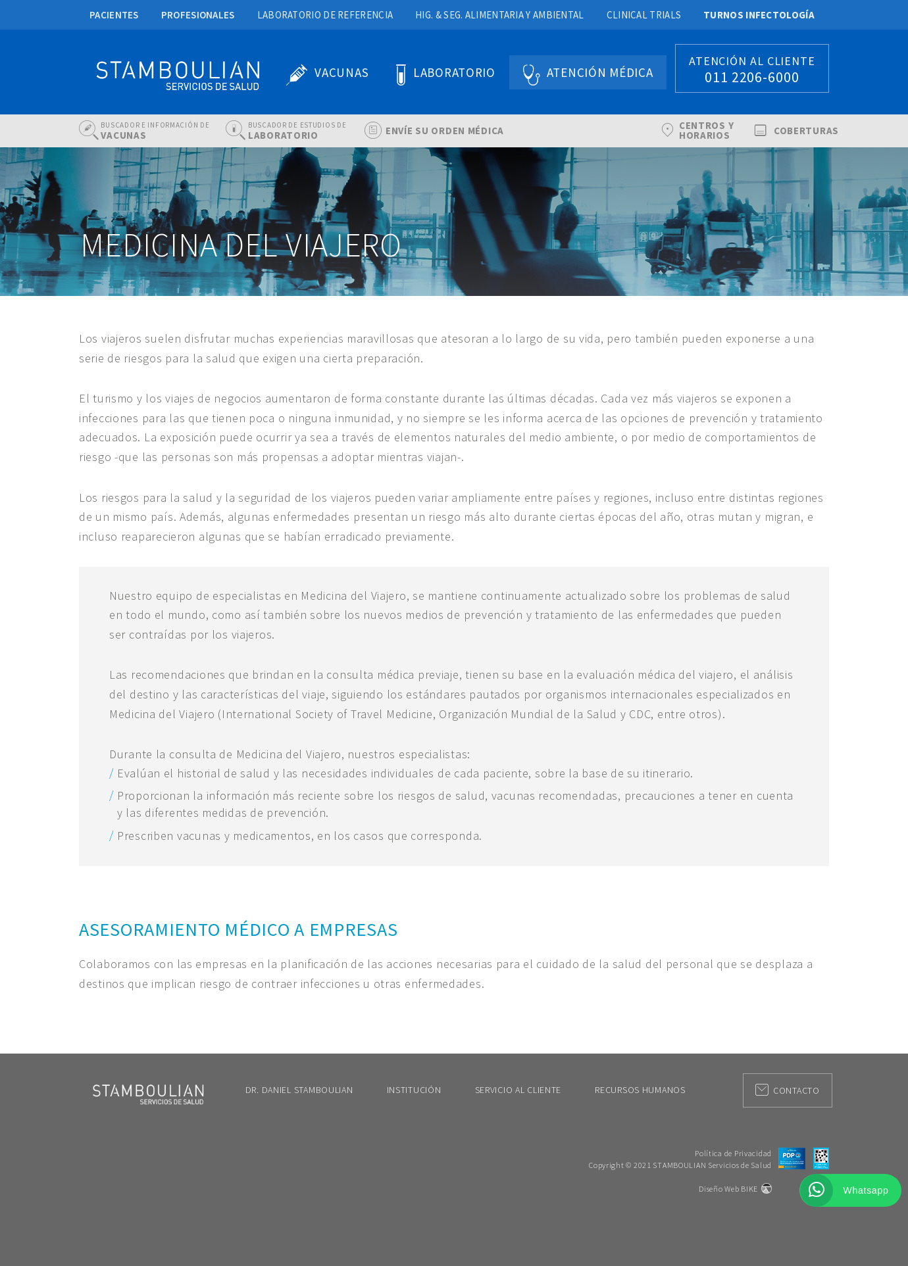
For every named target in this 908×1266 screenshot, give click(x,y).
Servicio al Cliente (518, 1090)
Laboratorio (454, 72)
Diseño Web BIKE (728, 1189)
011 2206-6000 (752, 77)
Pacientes (114, 15)
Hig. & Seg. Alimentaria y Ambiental (499, 15)
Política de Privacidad (733, 1153)
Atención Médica (600, 72)
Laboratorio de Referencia (325, 15)
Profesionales (198, 15)
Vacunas (341, 72)
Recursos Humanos (640, 1090)
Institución (414, 1090)
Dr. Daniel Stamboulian (299, 1090)
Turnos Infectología (759, 15)
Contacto (787, 1090)
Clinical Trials (644, 15)
